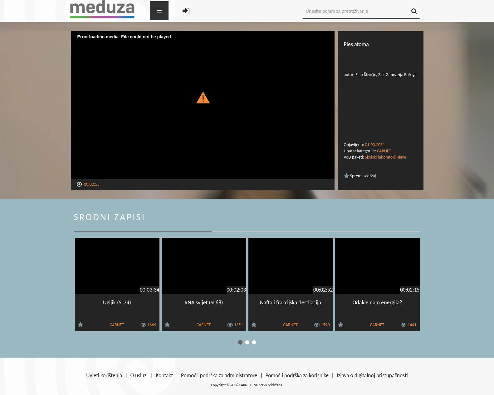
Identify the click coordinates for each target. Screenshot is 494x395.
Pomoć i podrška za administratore (219, 375)
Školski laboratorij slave (385, 157)
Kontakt (164, 375)
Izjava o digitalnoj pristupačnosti (372, 375)
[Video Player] (203, 105)
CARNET (384, 151)
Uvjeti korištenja (104, 375)
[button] (202, 97)
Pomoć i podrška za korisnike (297, 375)
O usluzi (139, 375)
